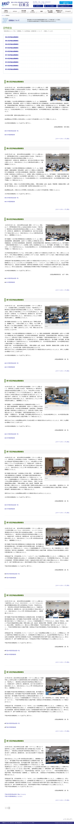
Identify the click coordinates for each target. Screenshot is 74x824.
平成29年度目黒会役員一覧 (12, 723)
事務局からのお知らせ (59, 10)
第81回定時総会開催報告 (11, 40)
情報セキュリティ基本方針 (8, 822)
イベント (14, 10)
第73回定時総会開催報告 (11, 69)
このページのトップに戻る (62, 138)
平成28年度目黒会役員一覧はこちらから (15, 794)
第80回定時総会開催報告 (11, 44)
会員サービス (32, 10)
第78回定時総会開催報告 (11, 51)
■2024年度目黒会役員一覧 (11, 197)
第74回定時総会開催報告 (11, 65)
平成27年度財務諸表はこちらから (13, 796)
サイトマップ (26, 822)
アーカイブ (68, 10)
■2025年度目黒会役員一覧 (11, 130)
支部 (41, 10)
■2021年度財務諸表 (10, 367)
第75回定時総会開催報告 (11, 62)
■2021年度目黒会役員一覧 (11, 434)
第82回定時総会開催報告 (11, 37)
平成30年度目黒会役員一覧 (12, 650)
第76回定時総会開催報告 (11, 58)
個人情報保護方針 (18, 822)
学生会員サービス (23, 10)
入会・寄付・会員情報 (50, 10)
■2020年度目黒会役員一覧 (11, 505)
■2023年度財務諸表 (10, 201)
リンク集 (32, 822)
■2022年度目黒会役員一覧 (11, 363)
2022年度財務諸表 (10, 282)
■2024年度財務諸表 (10, 134)
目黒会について (6, 10)
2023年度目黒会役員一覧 (11, 278)
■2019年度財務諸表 (10, 508)
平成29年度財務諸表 (10, 654)
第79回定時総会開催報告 (11, 48)
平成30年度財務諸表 (10, 577)
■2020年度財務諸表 (10, 438)
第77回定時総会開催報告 (11, 55)
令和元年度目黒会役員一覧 (12, 573)
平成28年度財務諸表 (10, 727)
